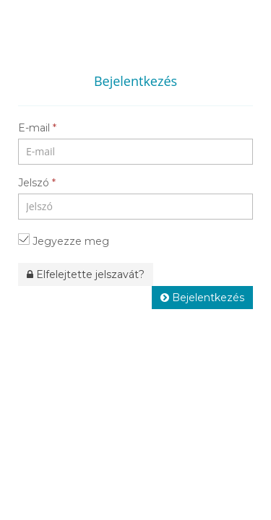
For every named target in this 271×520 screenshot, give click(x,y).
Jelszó (37, 182)
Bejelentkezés (202, 297)
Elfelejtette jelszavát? (86, 274)
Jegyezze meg (63, 240)
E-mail (37, 127)
